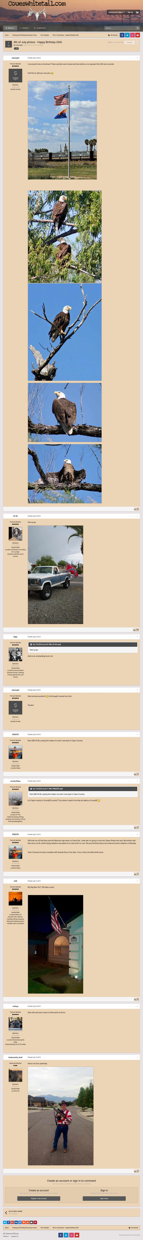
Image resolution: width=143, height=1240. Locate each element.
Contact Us (14, 1236)
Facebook (122, 35)
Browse (11, 28)
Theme (6, 1236)
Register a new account (38, 1198)
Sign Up (130, 12)
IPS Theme (6, 1233)
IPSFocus (15, 1233)
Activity (25, 28)
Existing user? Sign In (117, 12)
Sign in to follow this (116, 42)
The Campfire (38, 45)
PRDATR (15, 734)
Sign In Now (104, 1198)
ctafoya (15, 1006)
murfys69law (15, 781)
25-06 (15, 516)
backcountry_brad (15, 1057)
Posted (34, 58)
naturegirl (19, 45)
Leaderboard (41, 28)
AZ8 (15, 881)
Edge (15, 637)
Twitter (127, 35)
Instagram (132, 35)
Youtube (137, 35)
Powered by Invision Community (129, 1235)
